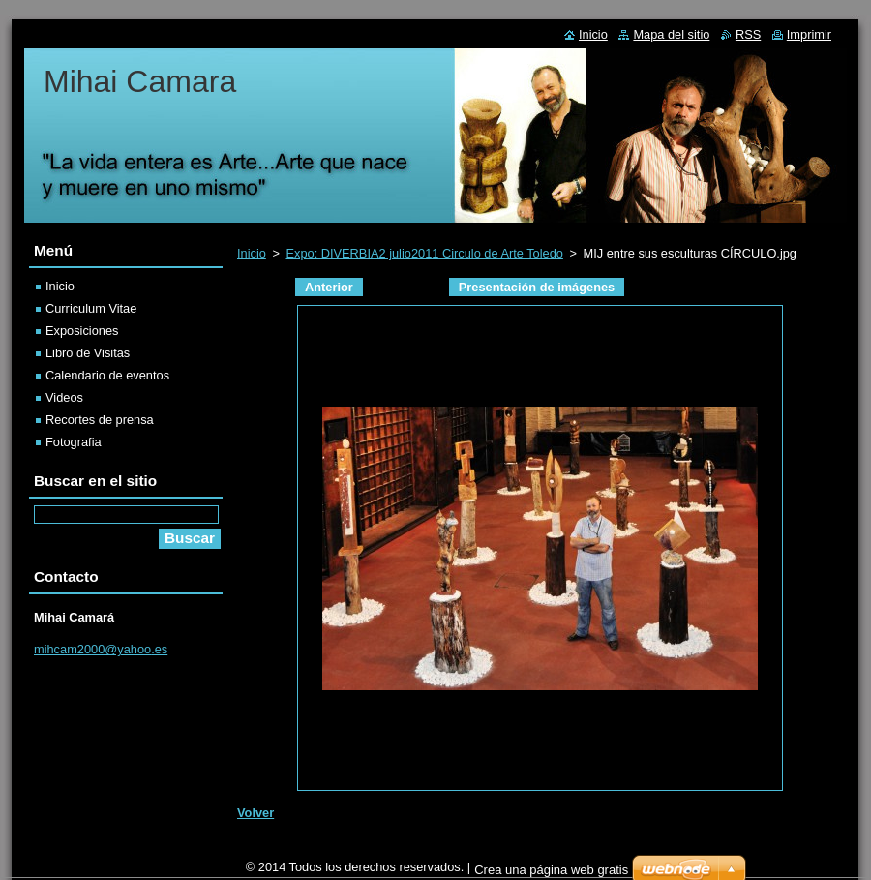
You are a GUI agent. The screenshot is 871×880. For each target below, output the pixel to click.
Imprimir (809, 34)
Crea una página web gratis (551, 870)
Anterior (329, 287)
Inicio (251, 253)
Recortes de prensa (99, 419)
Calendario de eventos (107, 375)
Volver (255, 812)
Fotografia (73, 442)
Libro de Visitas (87, 353)
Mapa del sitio (671, 34)
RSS (748, 34)
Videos (64, 397)
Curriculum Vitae (90, 308)
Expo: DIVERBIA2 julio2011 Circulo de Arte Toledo (423, 253)
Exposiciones (81, 330)
